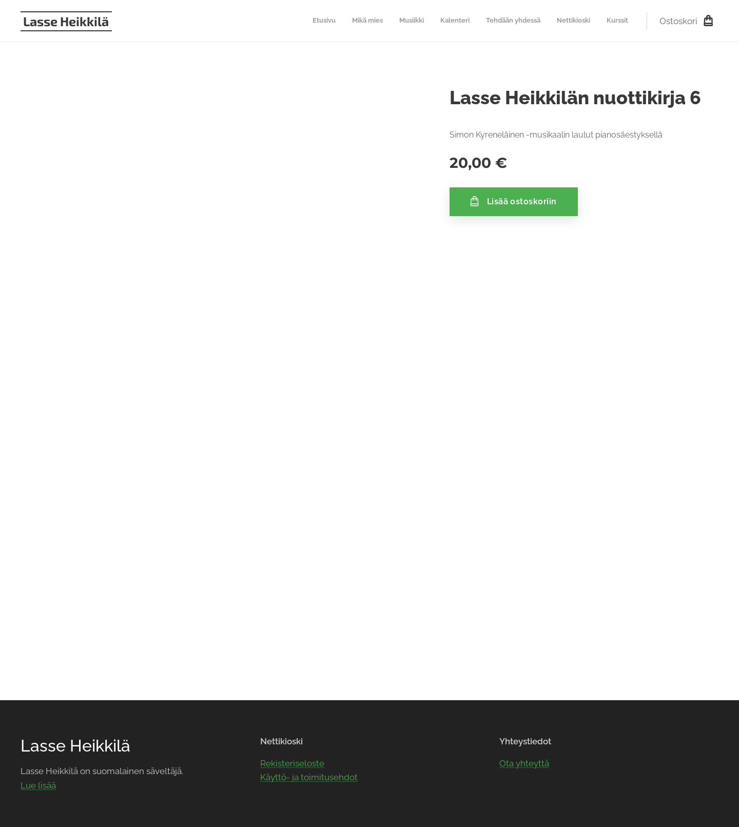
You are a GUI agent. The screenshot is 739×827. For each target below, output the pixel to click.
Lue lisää (38, 785)
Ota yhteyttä (524, 763)
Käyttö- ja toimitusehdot (309, 777)
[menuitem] (532, 21)
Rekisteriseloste (292, 763)
